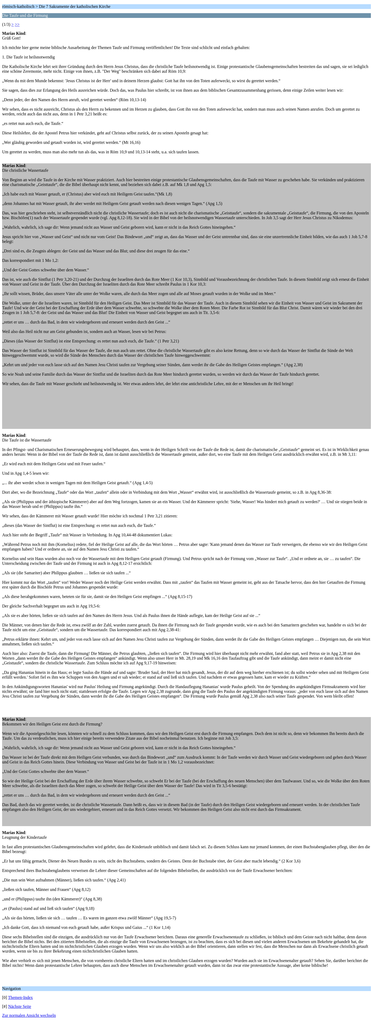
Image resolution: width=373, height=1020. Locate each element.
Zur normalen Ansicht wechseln (29, 1015)
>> (17, 24)
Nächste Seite (19, 1006)
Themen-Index (20, 997)
